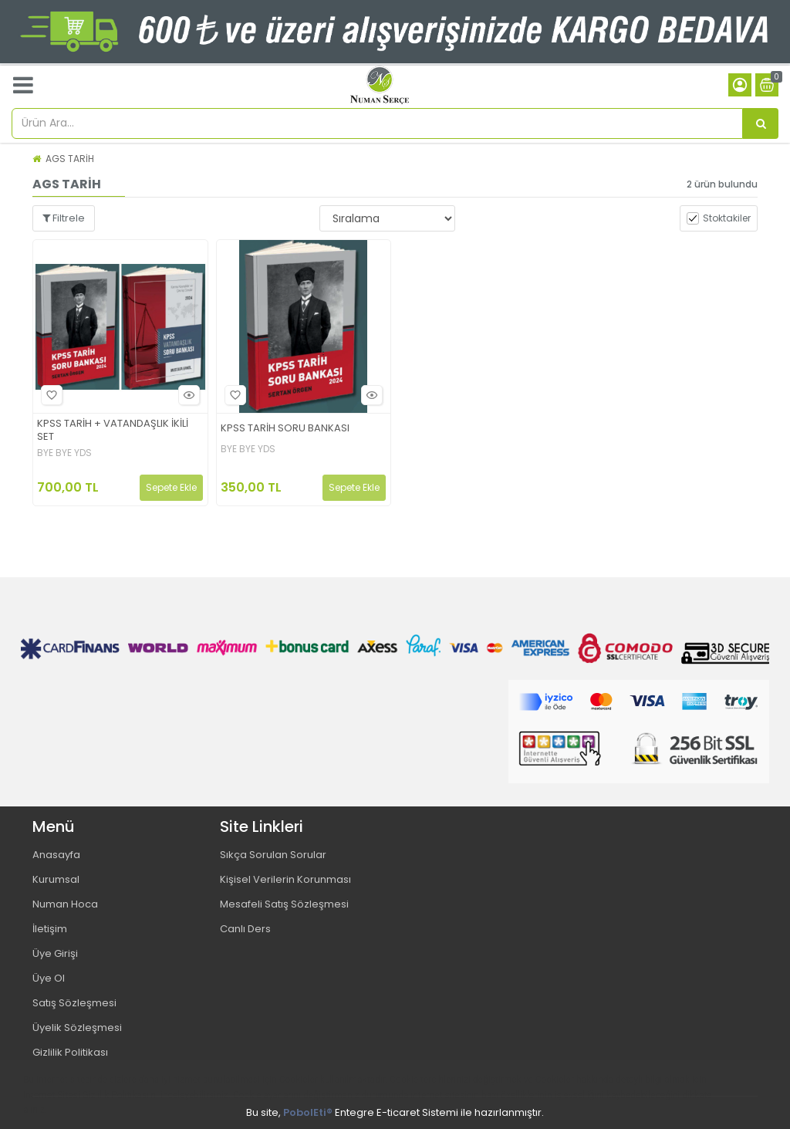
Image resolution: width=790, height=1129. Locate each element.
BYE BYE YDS (64, 453)
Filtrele (63, 218)
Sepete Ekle (171, 487)
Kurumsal (55, 879)
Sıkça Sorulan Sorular (273, 854)
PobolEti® (308, 1112)
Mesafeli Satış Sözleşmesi (284, 904)
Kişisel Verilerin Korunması (285, 879)
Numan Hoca (65, 904)
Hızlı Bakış (186, 395)
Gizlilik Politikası (70, 1052)
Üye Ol (48, 978)
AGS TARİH (70, 158)
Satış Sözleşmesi (74, 1002)
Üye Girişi (55, 953)
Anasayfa (56, 854)
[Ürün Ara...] (760, 123)
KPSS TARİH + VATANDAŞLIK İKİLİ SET (112, 430)
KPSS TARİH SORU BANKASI (285, 428)
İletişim (49, 928)
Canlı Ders (245, 928)
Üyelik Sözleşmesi (77, 1027)
